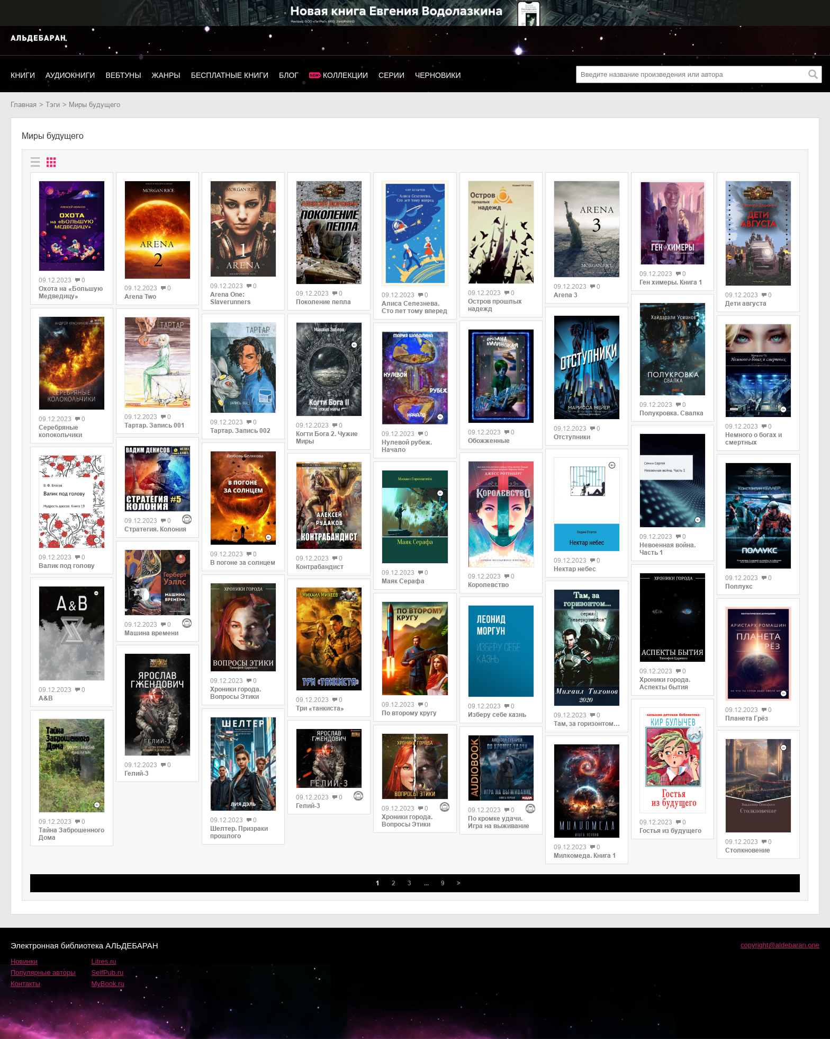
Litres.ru (104, 961)
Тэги (53, 105)
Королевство (488, 585)
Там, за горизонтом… (587, 723)
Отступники (572, 437)
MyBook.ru (108, 984)
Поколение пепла (323, 302)
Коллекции (345, 75)
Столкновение (747, 850)
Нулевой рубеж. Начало (407, 446)
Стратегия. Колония (155, 529)
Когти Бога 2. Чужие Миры (327, 437)
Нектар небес (575, 569)
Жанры (166, 75)
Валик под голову (67, 566)
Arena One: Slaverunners (230, 298)
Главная (24, 105)
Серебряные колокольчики (60, 431)
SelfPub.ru (108, 972)
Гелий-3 (136, 773)
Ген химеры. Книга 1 (670, 282)
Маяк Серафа (403, 581)
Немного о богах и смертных (753, 438)
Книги (23, 75)
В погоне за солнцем (242, 562)
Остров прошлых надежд (495, 305)
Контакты (25, 984)
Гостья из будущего (670, 830)
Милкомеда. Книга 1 (585, 855)
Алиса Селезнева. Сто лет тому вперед (414, 307)
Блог (289, 75)
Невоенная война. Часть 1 (667, 548)
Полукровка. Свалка (671, 413)
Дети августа (745, 303)
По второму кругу (409, 713)
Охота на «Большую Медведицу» (71, 292)
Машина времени (151, 633)
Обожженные (489, 441)
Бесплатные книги (229, 75)
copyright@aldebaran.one (780, 945)
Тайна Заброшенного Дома (71, 834)
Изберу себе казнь (497, 714)
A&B (46, 698)
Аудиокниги (70, 75)
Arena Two (140, 296)
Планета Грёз (746, 718)
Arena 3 (566, 295)
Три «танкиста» (320, 708)
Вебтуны (123, 75)
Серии (391, 75)
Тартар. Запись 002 (240, 430)
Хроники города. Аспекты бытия (664, 683)
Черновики (438, 75)
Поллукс (739, 586)
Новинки (24, 961)
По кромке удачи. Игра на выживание (498, 822)
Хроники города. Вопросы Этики (235, 693)
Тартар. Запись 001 (154, 425)
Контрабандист (320, 567)
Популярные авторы (43, 972)
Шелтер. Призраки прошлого (239, 832)
